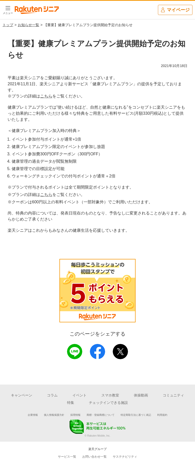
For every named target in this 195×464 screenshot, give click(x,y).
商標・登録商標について (101, 414)
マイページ (175, 10)
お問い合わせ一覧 (94, 456)
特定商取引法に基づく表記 (136, 414)
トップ (8, 25)
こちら (46, 96)
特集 (70, 403)
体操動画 (141, 395)
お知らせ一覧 (28, 25)
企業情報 (33, 414)
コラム (52, 395)
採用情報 (75, 414)
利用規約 (162, 414)
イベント (79, 395)
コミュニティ (173, 395)
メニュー (8, 13)
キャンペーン (21, 395)
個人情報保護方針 (54, 414)
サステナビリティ (125, 456)
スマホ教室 (110, 395)
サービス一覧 (67, 456)
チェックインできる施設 (108, 403)
